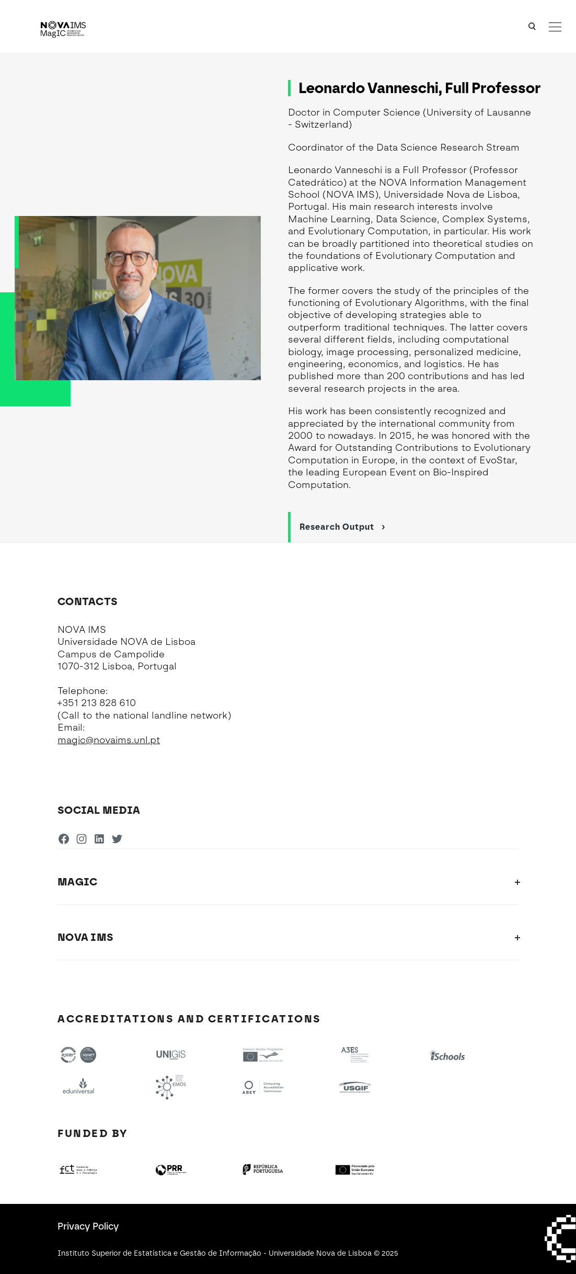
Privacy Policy (88, 1226)
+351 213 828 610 (96, 703)
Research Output (343, 527)
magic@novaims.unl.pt (108, 740)
